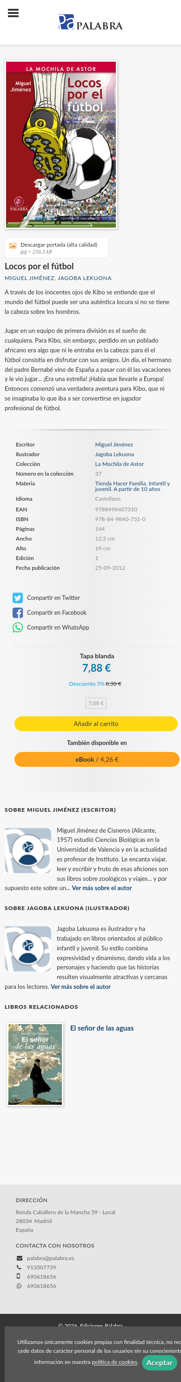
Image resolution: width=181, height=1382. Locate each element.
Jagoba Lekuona (85, 277)
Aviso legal (21, 1296)
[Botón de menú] (17, 13)
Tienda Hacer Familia (120, 483)
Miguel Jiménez (29, 277)
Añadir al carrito (96, 723)
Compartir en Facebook (50, 613)
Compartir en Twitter (46, 598)
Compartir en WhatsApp (51, 628)
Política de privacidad (118, 1296)
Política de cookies (63, 1296)
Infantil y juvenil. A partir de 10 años (132, 486)
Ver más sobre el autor (102, 844)
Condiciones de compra (36, 1306)
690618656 (41, 1242)
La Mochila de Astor (119, 464)
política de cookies (114, 1362)
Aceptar (160, 1362)
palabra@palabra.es (50, 1214)
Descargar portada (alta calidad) (53, 248)
